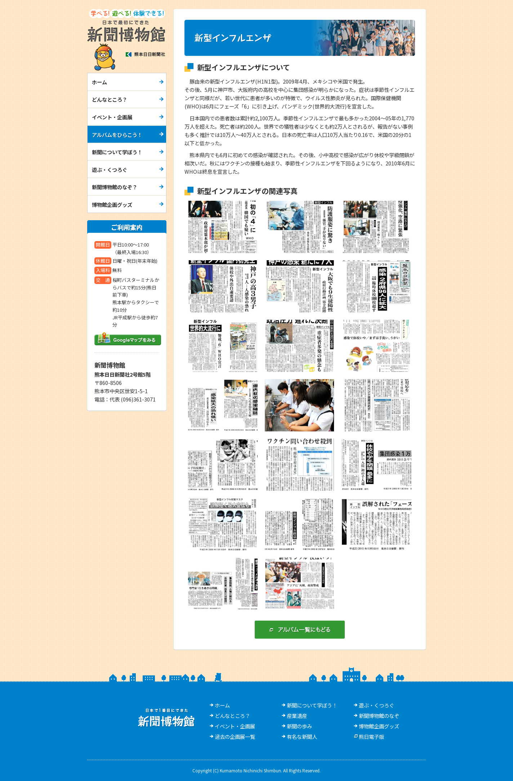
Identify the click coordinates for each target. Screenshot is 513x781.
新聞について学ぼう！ (117, 152)
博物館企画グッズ (112, 204)
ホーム (99, 82)
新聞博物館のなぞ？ (114, 187)
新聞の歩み (299, 726)
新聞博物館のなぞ (379, 715)
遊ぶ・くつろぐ (109, 169)
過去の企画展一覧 (235, 736)
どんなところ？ (109, 99)
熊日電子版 (371, 736)
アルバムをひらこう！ (117, 134)
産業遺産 (297, 715)
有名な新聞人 (302, 736)
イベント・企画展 (112, 117)
